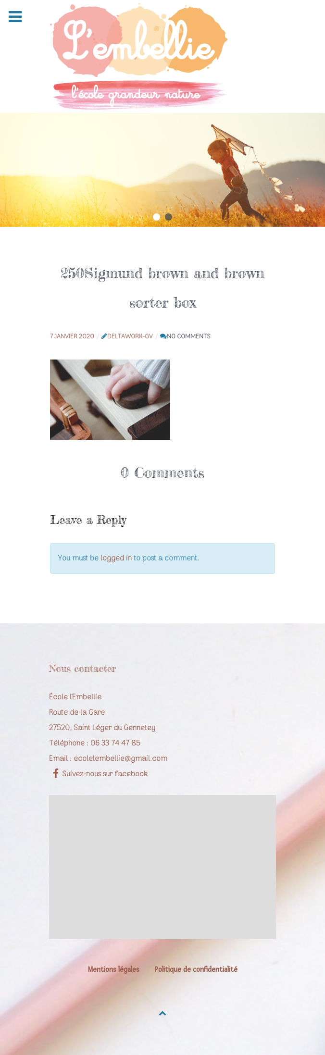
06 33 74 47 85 (115, 743)
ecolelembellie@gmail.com (120, 759)
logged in (116, 558)
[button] (156, 217)
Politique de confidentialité (196, 969)
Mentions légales (113, 969)
